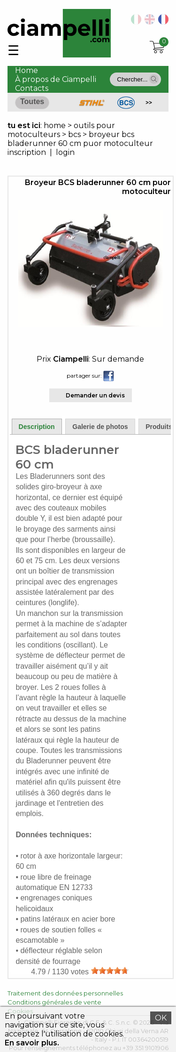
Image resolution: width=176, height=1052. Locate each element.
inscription (27, 152)
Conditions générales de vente (54, 1002)
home (55, 125)
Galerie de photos (100, 426)
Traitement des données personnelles (65, 993)
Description (37, 426)
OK (161, 1017)
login (65, 152)
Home (26, 70)
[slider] (110, 970)
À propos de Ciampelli (55, 79)
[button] (154, 79)
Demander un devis (95, 395)
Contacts (31, 88)
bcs (74, 134)
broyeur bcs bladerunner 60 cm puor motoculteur (80, 139)
